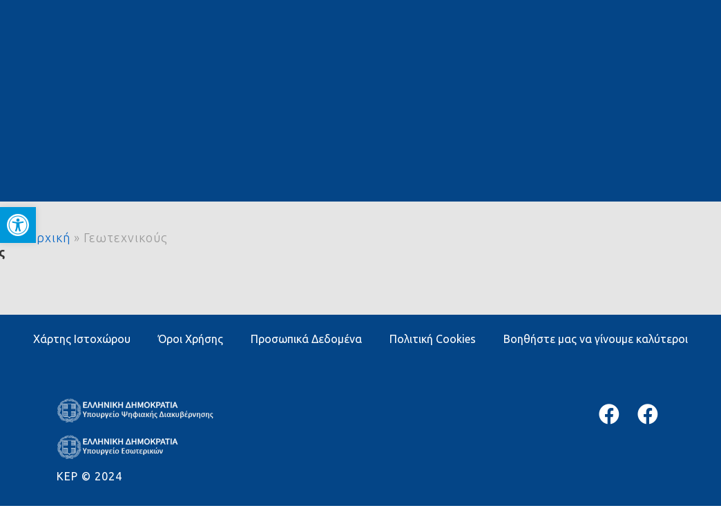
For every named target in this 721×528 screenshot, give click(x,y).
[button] (18, 225)
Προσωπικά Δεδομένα (306, 339)
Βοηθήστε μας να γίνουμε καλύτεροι (595, 339)
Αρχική (49, 237)
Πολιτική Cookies (433, 339)
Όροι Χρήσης (190, 339)
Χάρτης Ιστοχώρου (82, 339)
